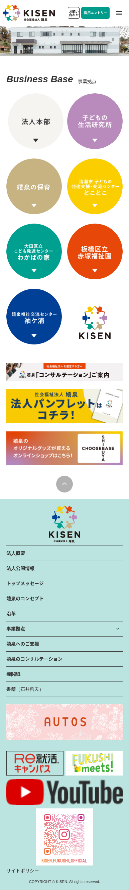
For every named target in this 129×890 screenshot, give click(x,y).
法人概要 (15, 553)
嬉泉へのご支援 (22, 644)
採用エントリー (95, 13)
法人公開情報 (20, 568)
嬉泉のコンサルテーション (34, 659)
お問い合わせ (74, 13)
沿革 (11, 613)
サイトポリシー (22, 871)
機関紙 (13, 674)
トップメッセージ (25, 583)
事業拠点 (15, 628)
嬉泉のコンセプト (25, 598)
